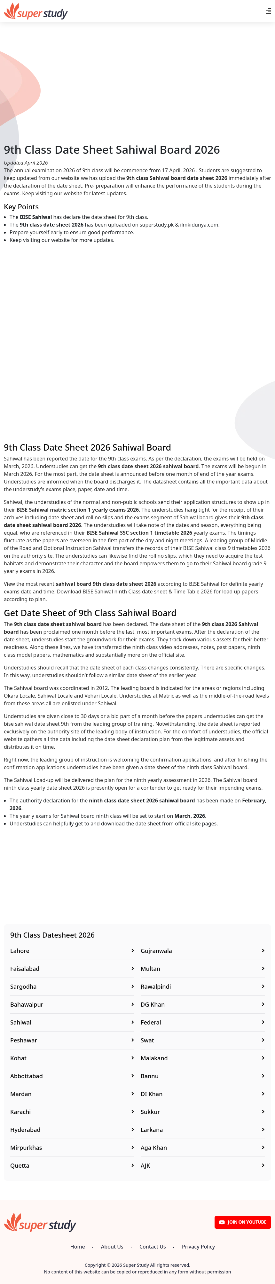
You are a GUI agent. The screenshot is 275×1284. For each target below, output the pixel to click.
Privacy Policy (198, 1246)
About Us (112, 1246)
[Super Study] (36, 11)
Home (77, 1246)
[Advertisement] (137, 98)
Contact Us (152, 1246)
